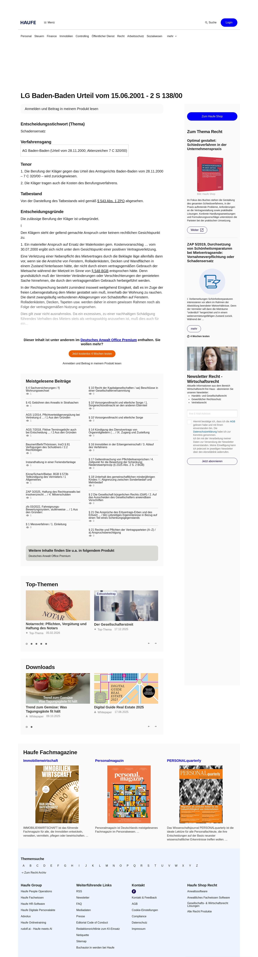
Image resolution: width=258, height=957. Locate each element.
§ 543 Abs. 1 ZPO (111, 201)
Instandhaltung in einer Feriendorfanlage (51, 462)
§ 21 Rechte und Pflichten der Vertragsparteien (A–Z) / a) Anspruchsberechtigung (122, 531)
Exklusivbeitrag (106, 593)
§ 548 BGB (100, 271)
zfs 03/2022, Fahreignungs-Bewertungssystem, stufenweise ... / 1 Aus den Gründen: (52, 509)
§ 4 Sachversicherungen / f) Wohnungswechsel (43, 389)
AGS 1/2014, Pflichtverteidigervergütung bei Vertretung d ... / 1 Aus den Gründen (53, 416)
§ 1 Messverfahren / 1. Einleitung (46, 524)
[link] (26, 36)
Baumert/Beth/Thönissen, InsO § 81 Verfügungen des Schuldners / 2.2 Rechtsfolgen (48, 447)
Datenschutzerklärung (205, 431)
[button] (49, 22)
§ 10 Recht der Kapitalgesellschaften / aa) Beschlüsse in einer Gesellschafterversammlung (123, 389)
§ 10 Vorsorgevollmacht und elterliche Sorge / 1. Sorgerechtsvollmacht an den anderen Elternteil (118, 404)
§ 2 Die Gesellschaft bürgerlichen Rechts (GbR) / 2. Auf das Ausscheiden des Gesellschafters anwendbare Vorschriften (123, 497)
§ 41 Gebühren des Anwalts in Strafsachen (52, 402)
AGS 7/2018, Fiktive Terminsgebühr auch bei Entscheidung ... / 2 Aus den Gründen (51, 431)
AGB (232, 421)
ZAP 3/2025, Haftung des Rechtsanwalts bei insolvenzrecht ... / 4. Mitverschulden (53, 493)
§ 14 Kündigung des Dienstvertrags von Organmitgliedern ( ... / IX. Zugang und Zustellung (119, 431)
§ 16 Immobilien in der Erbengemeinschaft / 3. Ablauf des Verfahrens (121, 446)
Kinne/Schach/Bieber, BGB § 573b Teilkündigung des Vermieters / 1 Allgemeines (47, 477)
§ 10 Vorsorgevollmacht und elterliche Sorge (116, 417)
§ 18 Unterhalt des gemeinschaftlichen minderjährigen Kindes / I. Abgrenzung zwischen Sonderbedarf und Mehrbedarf (122, 480)
